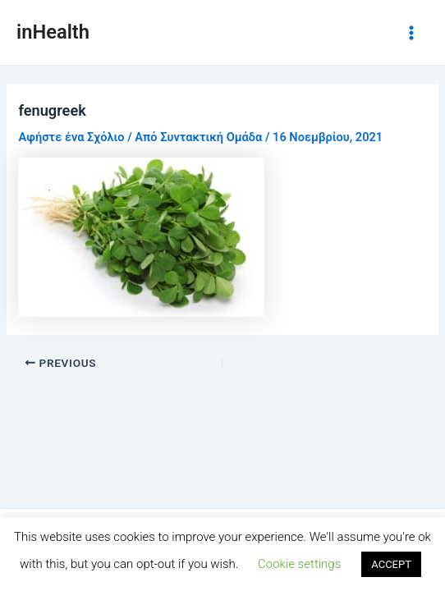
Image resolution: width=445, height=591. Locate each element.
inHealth (52, 32)
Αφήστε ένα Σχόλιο (71, 137)
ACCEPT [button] (391, 564)
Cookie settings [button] (299, 564)
